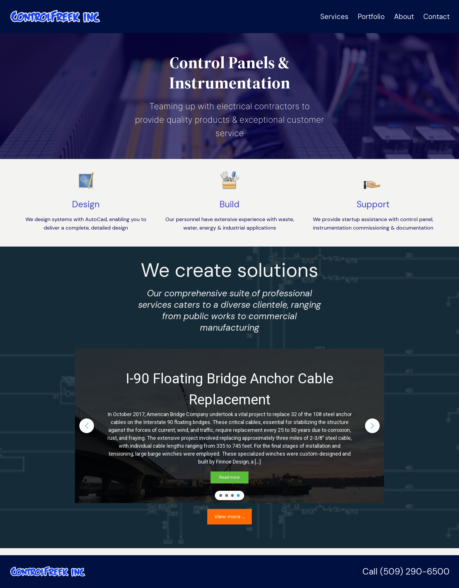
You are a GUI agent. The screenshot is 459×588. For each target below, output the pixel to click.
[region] (229, 425)
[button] (86, 425)
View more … (229, 516)
